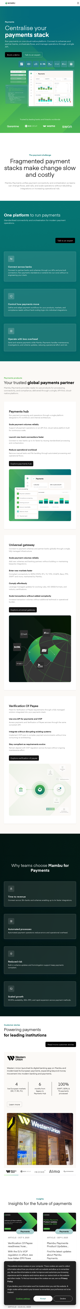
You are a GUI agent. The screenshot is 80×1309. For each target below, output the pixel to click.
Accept (43, 1299)
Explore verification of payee (24, 758)
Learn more (14, 1104)
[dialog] (40, 1283)
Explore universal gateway (23, 609)
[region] (40, 127)
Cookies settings (23, 1299)
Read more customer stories (61, 1044)
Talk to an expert (32, 54)
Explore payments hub (21, 463)
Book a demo (13, 54)
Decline (63, 1299)
